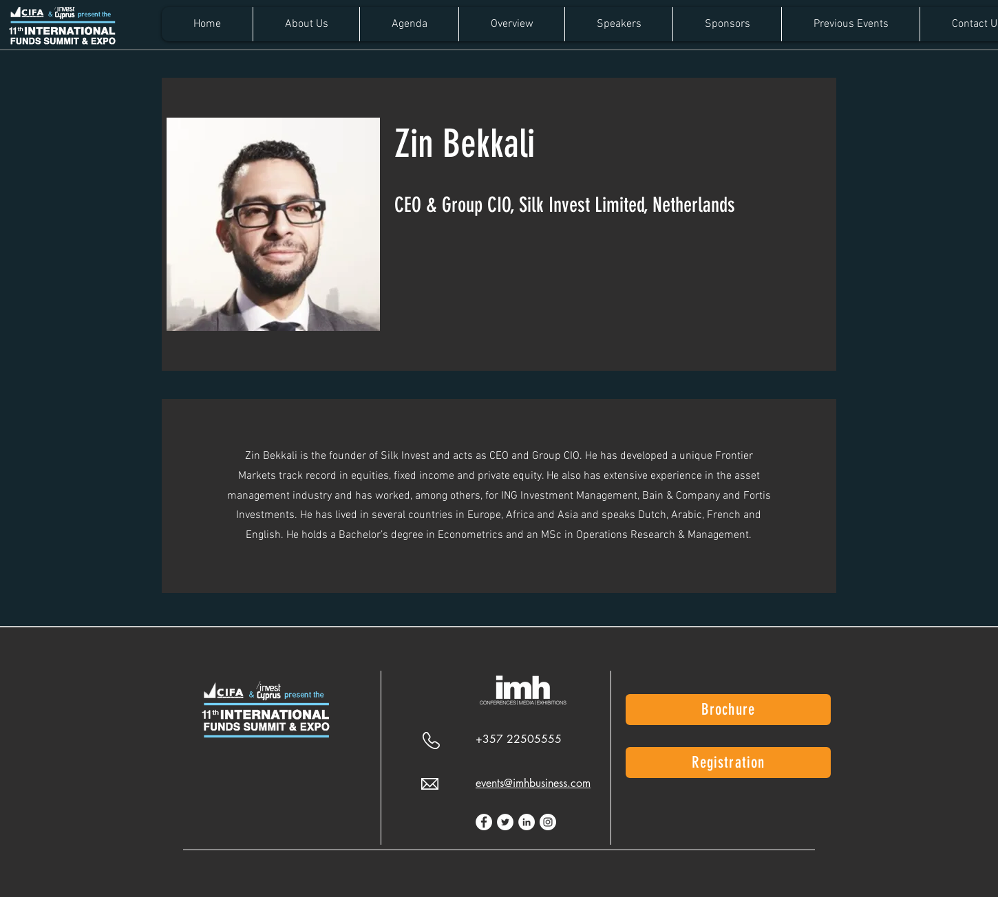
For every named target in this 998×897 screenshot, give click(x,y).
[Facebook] (484, 822)
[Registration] (728, 762)
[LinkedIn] (526, 822)
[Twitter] (505, 822)
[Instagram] (548, 822)
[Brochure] (728, 709)
